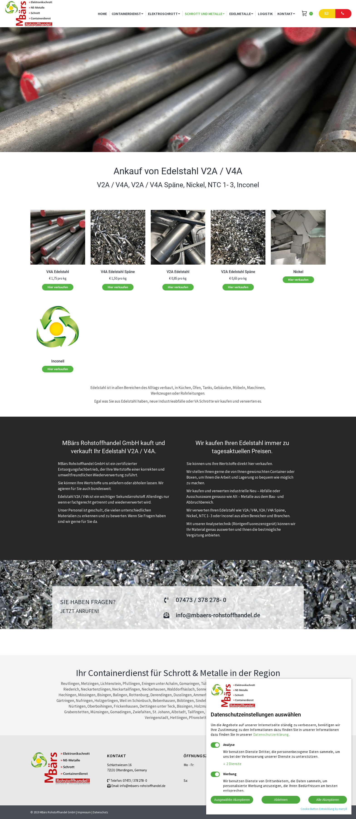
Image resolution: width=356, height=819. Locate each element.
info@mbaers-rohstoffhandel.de (143, 786)
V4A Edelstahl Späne (118, 272)
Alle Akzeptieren (327, 800)
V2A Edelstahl (178, 272)
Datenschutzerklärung (271, 734)
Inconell (57, 361)
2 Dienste (232, 764)
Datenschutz (100, 812)
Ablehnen (280, 800)
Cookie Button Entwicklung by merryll (324, 809)
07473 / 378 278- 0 (135, 780)
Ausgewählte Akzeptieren (232, 800)
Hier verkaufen (57, 287)
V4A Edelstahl (57, 272)
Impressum (84, 812)
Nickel (298, 272)
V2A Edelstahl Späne (238, 272)
